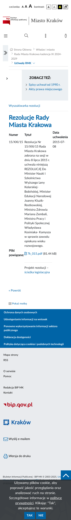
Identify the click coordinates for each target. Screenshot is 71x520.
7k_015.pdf (33, 253)
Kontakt (7, 392)
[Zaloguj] (66, 36)
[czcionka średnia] (26, 6)
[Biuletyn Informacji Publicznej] (35, 407)
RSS (5, 360)
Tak (30, 515)
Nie (40, 515)
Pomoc (7, 376)
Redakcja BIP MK (13, 387)
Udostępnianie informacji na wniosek (25, 319)
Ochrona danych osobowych (20, 312)
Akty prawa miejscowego (45, 89)
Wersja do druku (17, 456)
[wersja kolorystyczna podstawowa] (48, 7)
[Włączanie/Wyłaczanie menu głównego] (6, 36)
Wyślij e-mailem (16, 439)
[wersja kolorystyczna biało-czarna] (54, 7)
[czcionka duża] (30, 6)
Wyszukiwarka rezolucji (24, 105)
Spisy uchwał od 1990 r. (44, 84)
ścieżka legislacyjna (37, 272)
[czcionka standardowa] (23, 7)
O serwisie (9, 371)
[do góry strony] (66, 475)
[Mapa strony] (46, 36)
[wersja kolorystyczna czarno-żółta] (60, 7)
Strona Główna (22, 49)
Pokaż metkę (19, 303)
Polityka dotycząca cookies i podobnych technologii (34, 344)
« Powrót (15, 290)
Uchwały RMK (22, 63)
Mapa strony (10, 355)
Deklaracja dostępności (17, 337)
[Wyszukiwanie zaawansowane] (26, 36)
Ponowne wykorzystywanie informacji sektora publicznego (30, 328)
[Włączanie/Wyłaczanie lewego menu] (5, 53)
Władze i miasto (45, 49)
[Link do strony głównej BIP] (35, 21)
